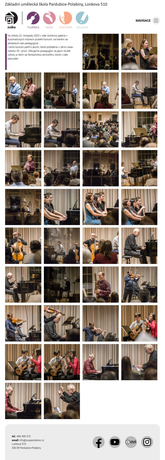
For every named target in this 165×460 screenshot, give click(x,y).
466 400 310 (23, 436)
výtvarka (82, 20)
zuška (11, 20)
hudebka (33, 20)
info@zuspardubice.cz (32, 440)
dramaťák (65, 20)
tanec (49, 20)
